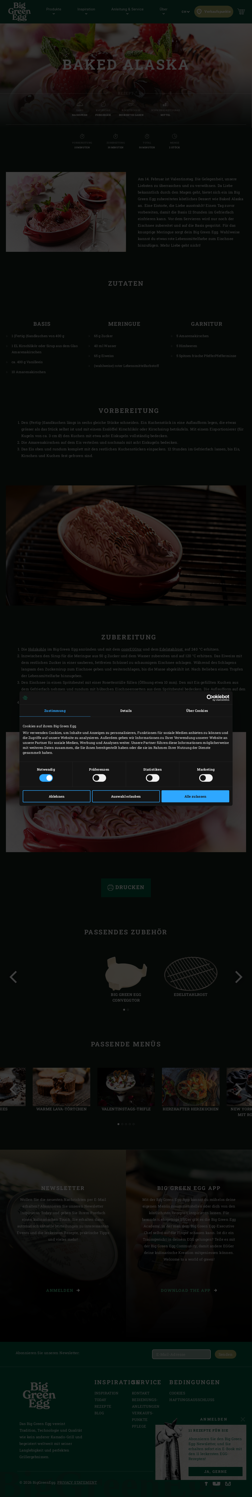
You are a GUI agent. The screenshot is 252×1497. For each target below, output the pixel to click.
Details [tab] (126, 710)
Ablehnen (56, 796)
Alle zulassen (195, 796)
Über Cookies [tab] (197, 710)
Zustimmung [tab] (55, 710)
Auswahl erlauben (126, 796)
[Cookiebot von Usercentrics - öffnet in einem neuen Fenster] (208, 697)
